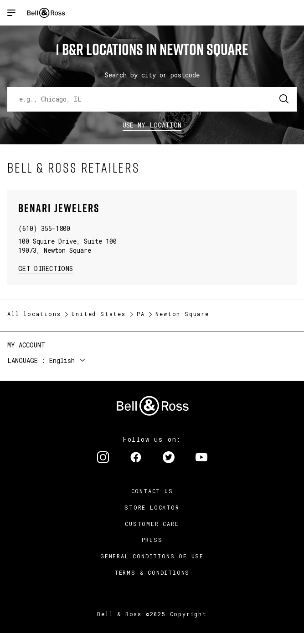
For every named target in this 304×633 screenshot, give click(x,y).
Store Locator (151, 507)
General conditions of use (152, 556)
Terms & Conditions (152, 572)
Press (152, 539)
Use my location (152, 125)
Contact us (152, 491)
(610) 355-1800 (44, 228)
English (62, 360)
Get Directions (45, 268)
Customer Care (152, 523)
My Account (26, 345)
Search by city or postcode (152, 75)
